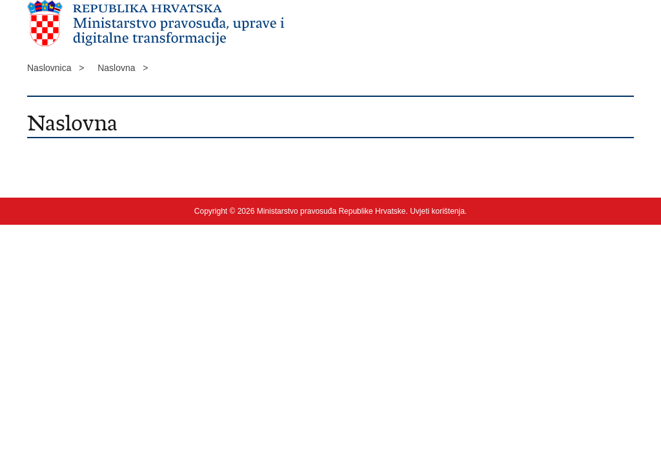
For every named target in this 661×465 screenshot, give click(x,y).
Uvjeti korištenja (437, 211)
